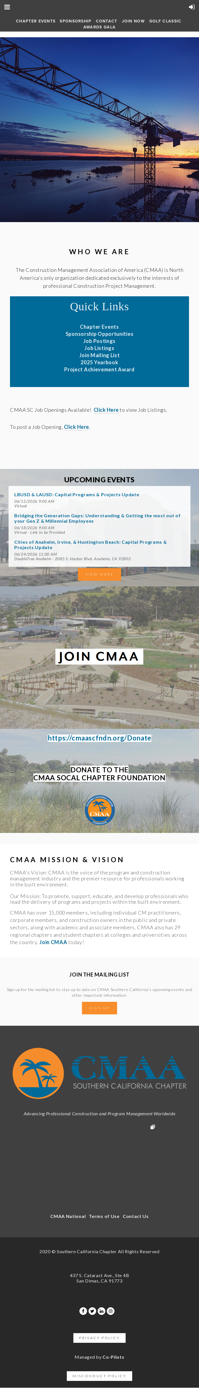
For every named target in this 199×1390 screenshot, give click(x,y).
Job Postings (99, 341)
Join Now (133, 21)
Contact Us (136, 1216)
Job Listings (99, 348)
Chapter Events (35, 21)
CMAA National (68, 1216)
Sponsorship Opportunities (100, 334)
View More (99, 574)
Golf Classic (165, 21)
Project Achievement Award (99, 369)
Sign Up (99, 1008)
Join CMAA (53, 942)
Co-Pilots (113, 1357)
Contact (106, 21)
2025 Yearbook (99, 362)
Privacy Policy (99, 1338)
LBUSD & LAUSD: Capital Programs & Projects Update (76, 494)
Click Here (106, 410)
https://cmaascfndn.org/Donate (99, 738)
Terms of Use (104, 1216)
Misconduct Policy (99, 1376)
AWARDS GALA (99, 27)
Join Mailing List (99, 355)
